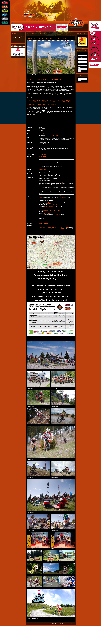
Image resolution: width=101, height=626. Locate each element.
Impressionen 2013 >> (31, 101)
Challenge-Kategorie (60, 182)
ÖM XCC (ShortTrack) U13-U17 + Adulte (51, 210)
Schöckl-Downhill (50, 220)
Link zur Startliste (42, 169)
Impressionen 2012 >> (66, 100)
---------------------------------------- (17, 40)
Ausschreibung (30, 13)
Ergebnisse (28, 17)
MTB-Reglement (63, 197)
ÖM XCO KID (46, 213)
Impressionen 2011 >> (54, 100)
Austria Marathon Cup (51, 203)
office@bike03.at (42, 132)
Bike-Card (53, 171)
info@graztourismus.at (64, 227)
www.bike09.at (42, 133)
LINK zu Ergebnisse (43, 223)
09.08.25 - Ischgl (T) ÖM (16, 38)
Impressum (68, 623)
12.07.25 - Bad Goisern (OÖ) (17, 37)
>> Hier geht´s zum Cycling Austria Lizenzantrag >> (49, 160)
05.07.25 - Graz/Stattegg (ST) (17, 36)
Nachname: (80, 57)
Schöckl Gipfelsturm (48, 202)
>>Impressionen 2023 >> (54, 104)
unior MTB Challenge (54, 204)
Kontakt (72, 623)
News (26, 11)
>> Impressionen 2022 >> (43, 104)
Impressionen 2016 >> (62, 101)
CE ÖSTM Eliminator (48, 206)
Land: (79, 63)
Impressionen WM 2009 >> (32, 100)
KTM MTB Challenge (57, 202)
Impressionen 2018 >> (35, 103)
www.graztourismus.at (53, 227)
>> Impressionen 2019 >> (46, 103)
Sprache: (79, 67)
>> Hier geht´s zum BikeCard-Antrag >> (47, 164)
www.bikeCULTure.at (44, 227)
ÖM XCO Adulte (46, 211)
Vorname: (80, 54)
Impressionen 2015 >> (51, 101)
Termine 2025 (29, 15)
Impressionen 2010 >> (44, 100)
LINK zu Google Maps (54, 135)
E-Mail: (79, 60)
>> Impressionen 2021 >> (32, 104)
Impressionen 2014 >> (41, 101)
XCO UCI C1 (57, 214)
